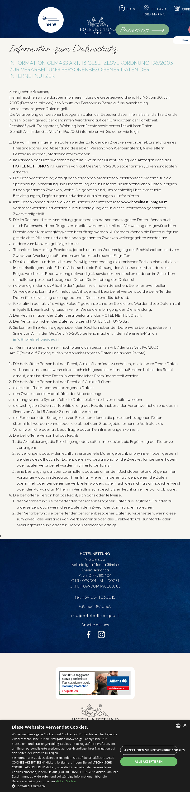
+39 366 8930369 (95, 606)
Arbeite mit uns (95, 625)
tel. (95, 597)
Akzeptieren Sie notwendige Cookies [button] (151, 750)
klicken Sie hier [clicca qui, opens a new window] (66, 781)
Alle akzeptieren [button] (149, 762)
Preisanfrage (142, 29)
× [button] (184, 725)
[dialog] (95, 756)
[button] (65, 786)
